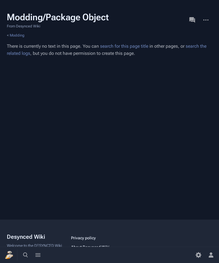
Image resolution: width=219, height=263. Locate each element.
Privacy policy (83, 238)
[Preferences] (198, 255)
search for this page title (124, 46)
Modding (17, 35)
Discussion (192, 20)
